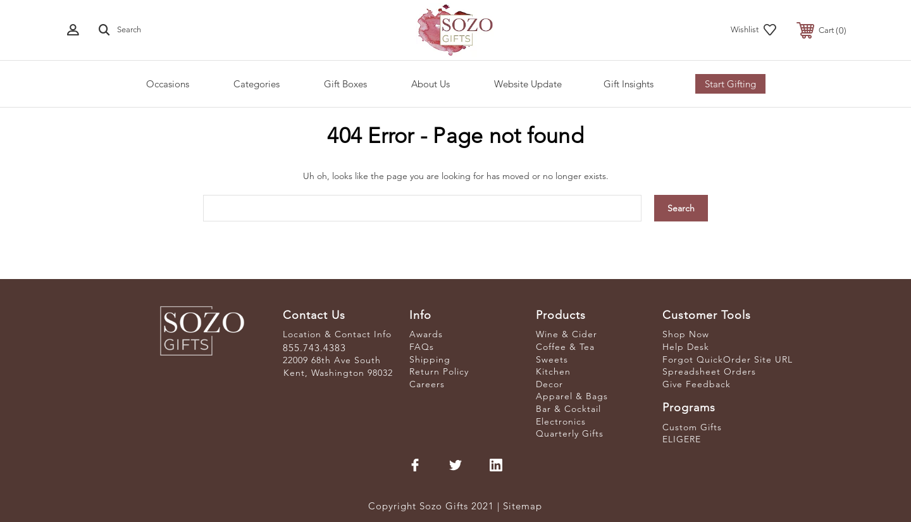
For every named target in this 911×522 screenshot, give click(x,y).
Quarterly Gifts (570, 433)
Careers (427, 384)
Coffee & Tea (565, 346)
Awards (426, 334)
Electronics (561, 421)
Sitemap (522, 506)
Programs (689, 407)
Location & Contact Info (337, 334)
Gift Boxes (345, 84)
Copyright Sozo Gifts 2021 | (435, 506)
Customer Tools (706, 315)
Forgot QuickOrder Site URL (727, 359)
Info (420, 315)
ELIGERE (681, 439)
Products (561, 315)
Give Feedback (696, 384)
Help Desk (685, 346)
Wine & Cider (566, 334)
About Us (430, 84)
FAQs (421, 346)
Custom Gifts (692, 427)
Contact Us (314, 315)
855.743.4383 (314, 348)
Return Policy (439, 371)
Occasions (167, 84)
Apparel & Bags (572, 396)
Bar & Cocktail (568, 408)
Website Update (528, 84)
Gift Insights (629, 84)
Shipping (429, 359)
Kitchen (553, 371)
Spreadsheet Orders (709, 371)
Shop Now (685, 334)
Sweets (552, 359)
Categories (256, 84)
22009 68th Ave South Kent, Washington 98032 (338, 366)
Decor (549, 384)
